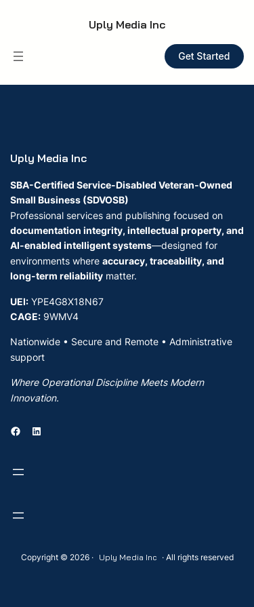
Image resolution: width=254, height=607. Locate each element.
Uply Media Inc (127, 24)
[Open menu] (18, 56)
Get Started (204, 56)
